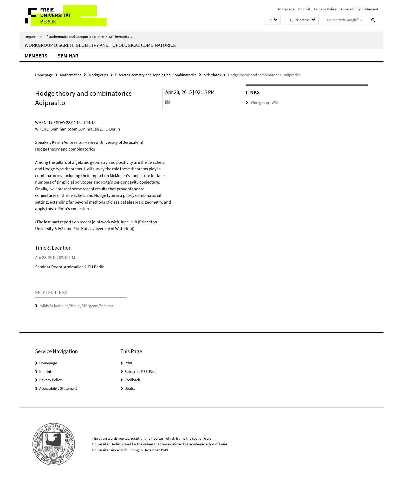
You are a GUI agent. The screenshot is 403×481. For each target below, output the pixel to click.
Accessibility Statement (359, 8)
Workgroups (98, 74)
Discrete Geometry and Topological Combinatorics (155, 74)
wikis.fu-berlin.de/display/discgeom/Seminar (76, 305)
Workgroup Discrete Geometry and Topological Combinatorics (100, 45)
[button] (272, 20)
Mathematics (120, 36)
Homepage (285, 8)
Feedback (132, 379)
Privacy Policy (325, 8)
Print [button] (128, 362)
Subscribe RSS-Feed (141, 371)
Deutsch (131, 388)
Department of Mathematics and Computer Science (66, 36)
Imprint (304, 8)
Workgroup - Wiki (265, 102)
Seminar (68, 55)
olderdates (212, 74)
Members (36, 55)
